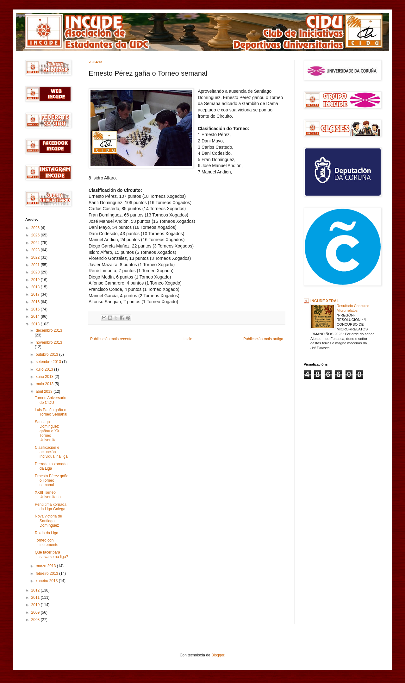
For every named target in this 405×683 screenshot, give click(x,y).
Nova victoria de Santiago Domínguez (48, 521)
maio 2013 (45, 384)
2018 (36, 287)
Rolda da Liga (46, 533)
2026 (36, 228)
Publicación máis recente (111, 339)
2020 (36, 272)
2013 (36, 324)
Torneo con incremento (46, 542)
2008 (36, 619)
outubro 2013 (47, 354)
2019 (36, 280)
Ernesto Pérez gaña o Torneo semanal (51, 480)
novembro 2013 (49, 342)
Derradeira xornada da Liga (51, 466)
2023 (36, 250)
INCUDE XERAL (324, 301)
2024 (36, 243)
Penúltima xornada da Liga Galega (50, 506)
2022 (36, 257)
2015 (36, 309)
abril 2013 (44, 391)
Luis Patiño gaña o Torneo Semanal (51, 412)
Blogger (217, 655)
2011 (36, 597)
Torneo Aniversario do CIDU (50, 400)
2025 (36, 235)
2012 (36, 590)
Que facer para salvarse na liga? (51, 554)
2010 (36, 605)
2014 (36, 316)
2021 (36, 265)
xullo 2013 (45, 369)
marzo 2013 (46, 566)
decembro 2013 (49, 330)
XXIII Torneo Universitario (48, 494)
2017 (36, 294)
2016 (36, 302)
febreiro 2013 (47, 573)
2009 (36, 612)
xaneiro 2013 (47, 581)
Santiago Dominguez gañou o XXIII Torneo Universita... (49, 431)
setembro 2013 (49, 362)
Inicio (188, 339)
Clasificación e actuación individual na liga (51, 452)
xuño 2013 (45, 376)
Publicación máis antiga (263, 339)
